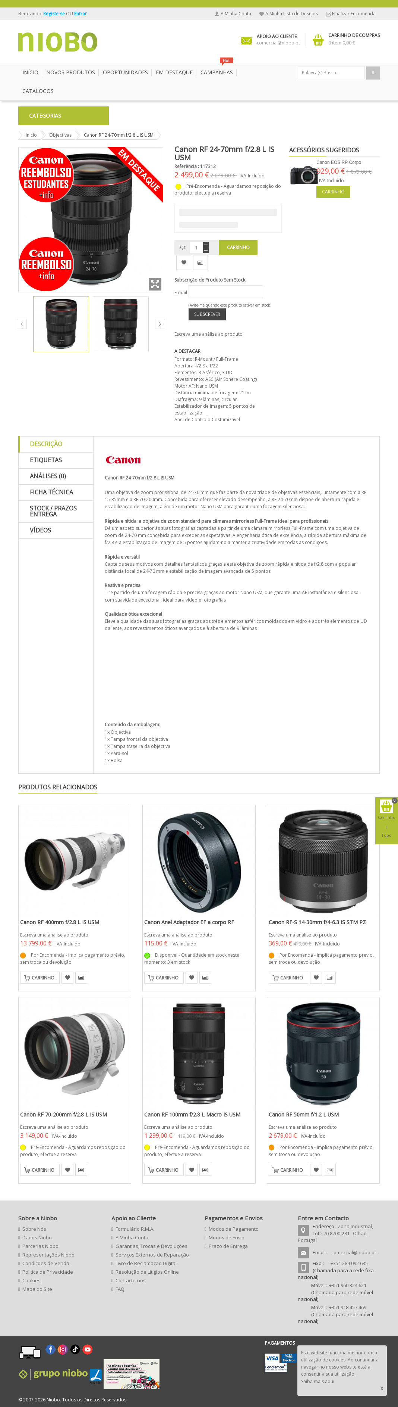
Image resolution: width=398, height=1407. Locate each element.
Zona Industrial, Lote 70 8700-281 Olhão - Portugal (335, 1233)
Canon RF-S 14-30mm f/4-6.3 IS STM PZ (317, 922)
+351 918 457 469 (347, 1307)
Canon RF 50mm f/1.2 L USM (304, 1114)
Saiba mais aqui (317, 1381)
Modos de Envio (226, 1237)
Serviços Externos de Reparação (152, 1254)
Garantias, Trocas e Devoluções (151, 1246)
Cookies (31, 1280)
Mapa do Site (37, 1289)
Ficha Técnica (51, 492)
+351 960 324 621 (347, 1285)
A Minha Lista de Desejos (291, 13)
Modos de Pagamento (234, 1229)
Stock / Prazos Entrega (53, 511)
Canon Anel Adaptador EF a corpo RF (189, 922)
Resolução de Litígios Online (147, 1271)
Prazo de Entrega (228, 1246)
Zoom (155, 284)
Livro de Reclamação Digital (146, 1263)
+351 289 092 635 (349, 1263)
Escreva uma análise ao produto (208, 334)
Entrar (80, 13)
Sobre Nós (34, 1229)
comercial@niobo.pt (353, 1252)
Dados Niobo (37, 1237)
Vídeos (40, 530)
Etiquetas (46, 460)
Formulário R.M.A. (135, 1229)
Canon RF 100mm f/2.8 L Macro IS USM (192, 1114)
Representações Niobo (48, 1254)
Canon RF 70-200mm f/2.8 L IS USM (63, 1114)
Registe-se (54, 13)
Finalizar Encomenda (354, 13)
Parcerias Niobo (40, 1246)
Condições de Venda (45, 1263)
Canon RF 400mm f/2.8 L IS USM (59, 922)
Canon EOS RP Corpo (338, 162)
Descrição (46, 444)
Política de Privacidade (47, 1271)
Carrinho (333, 192)
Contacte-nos (131, 1280)
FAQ (120, 1289)
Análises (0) (48, 476)
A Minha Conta (236, 13)
